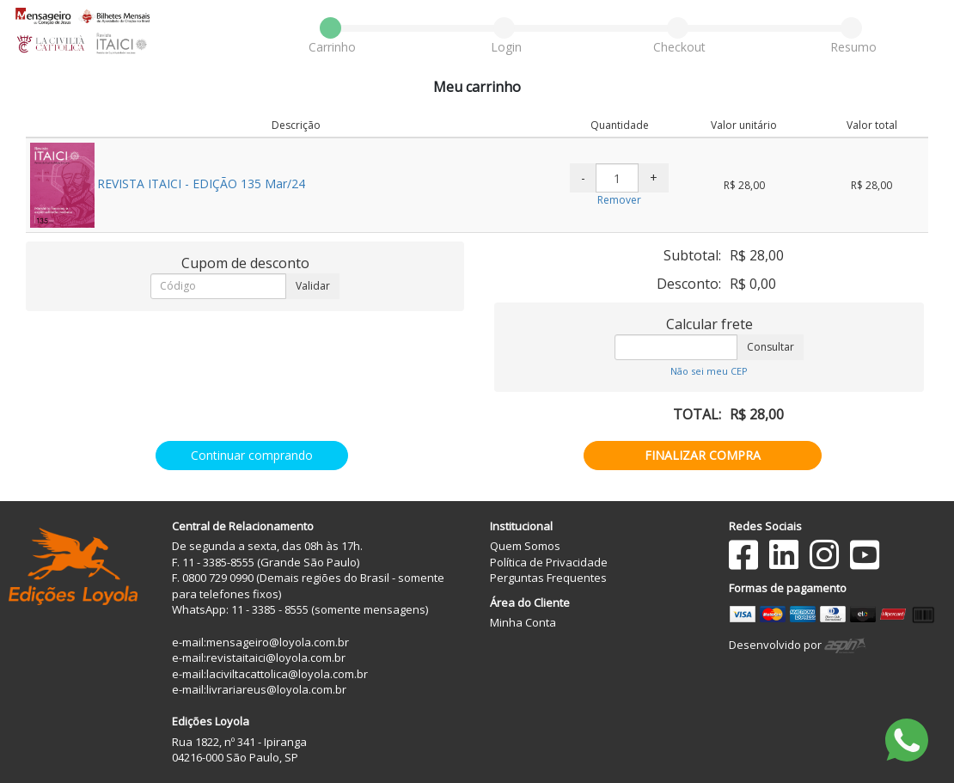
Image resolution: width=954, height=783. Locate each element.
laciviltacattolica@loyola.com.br (287, 674)
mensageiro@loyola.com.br (277, 642)
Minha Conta (523, 622)
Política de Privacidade (549, 562)
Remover (619, 200)
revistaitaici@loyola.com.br (276, 657)
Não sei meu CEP (709, 370)
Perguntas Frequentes (548, 577)
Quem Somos (525, 546)
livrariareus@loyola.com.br (276, 689)
